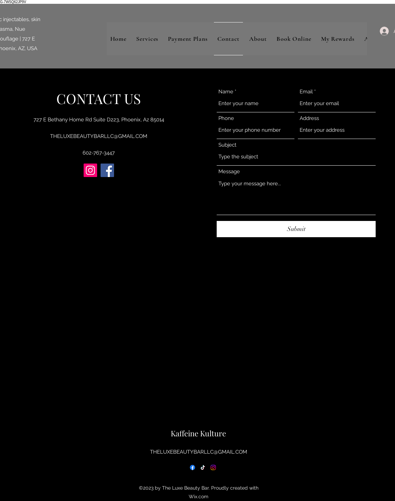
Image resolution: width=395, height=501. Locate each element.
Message (229, 171)
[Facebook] (107, 170)
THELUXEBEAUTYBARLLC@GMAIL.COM (98, 136)
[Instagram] (90, 170)
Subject (227, 145)
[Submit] (296, 229)
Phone (226, 118)
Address (309, 118)
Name (225, 91)
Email (306, 91)
